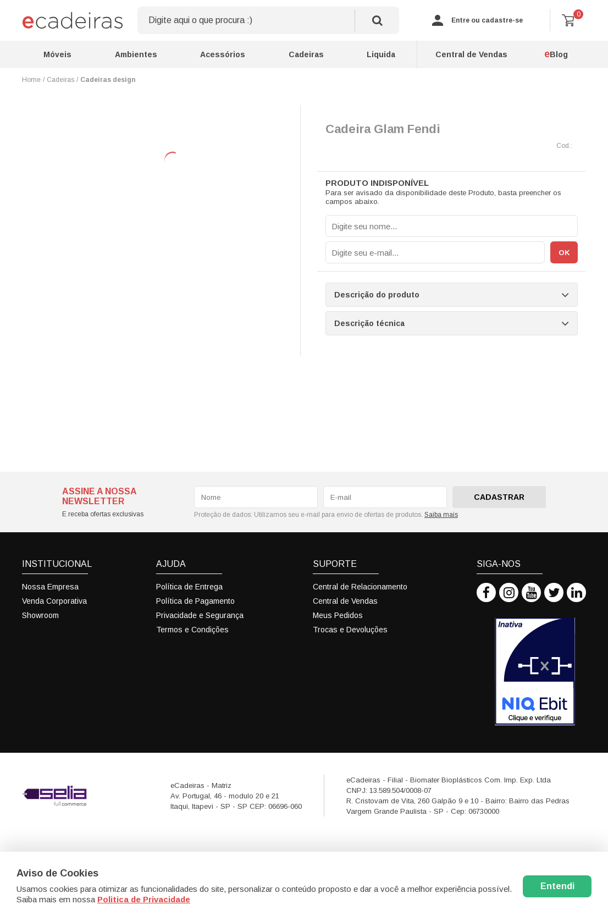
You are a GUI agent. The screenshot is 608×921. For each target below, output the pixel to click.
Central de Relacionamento (360, 586)
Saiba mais (441, 515)
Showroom (40, 615)
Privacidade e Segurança (200, 615)
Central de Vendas (471, 54)
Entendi (557, 886)
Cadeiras (306, 54)
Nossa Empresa (50, 586)
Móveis (57, 54)
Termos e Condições (192, 629)
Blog (556, 53)
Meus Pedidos (338, 615)
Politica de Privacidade (143, 899)
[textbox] (268, 20)
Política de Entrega (189, 586)
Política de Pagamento (195, 601)
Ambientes (136, 54)
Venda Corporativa (54, 601)
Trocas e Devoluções (350, 629)
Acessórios (222, 54)
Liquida (381, 54)
